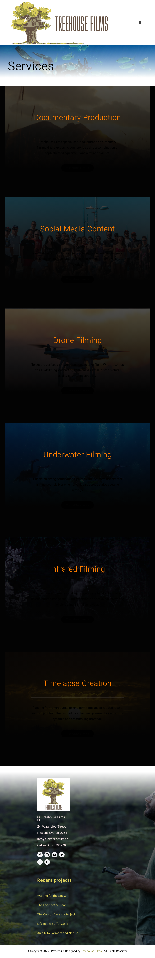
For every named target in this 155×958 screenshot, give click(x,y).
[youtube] (54, 854)
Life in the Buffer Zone (52, 923)
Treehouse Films (91, 951)
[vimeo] (62, 854)
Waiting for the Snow (51, 895)
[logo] (59, 3)
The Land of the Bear (51, 905)
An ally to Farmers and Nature (57, 933)
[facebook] (40, 854)
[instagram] (47, 854)
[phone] (47, 862)
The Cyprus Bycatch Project (56, 914)
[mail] (40, 862)
